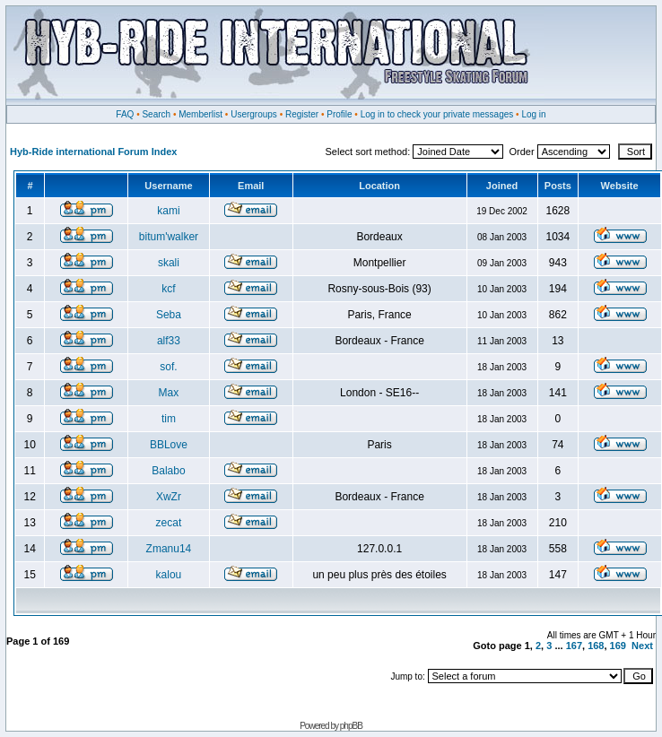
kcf (168, 288)
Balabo (168, 470)
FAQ (125, 114)
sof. (168, 366)
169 (618, 645)
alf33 (168, 340)
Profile (339, 114)
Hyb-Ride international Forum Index (93, 151)
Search (156, 114)
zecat (169, 522)
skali (168, 262)
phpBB (351, 726)
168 (596, 645)
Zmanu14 (169, 548)
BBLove (168, 444)
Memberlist (200, 114)
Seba (168, 314)
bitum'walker (168, 236)
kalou (169, 574)
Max (169, 392)
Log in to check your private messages (437, 114)
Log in (533, 114)
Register (301, 114)
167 (574, 645)
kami (168, 210)
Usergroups (254, 114)
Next (642, 645)
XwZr (168, 496)
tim (168, 418)
